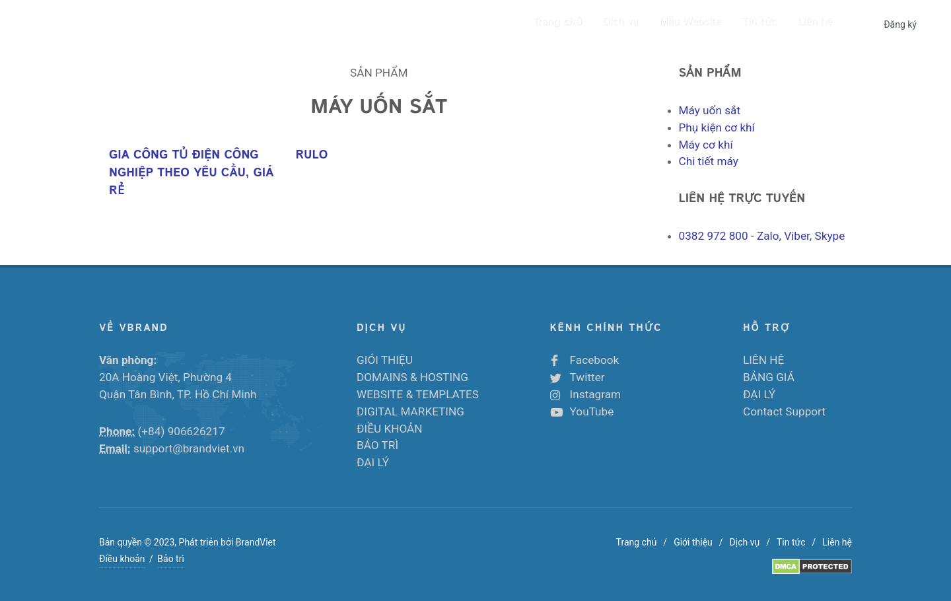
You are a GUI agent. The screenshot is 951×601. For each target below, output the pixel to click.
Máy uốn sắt (710, 110)
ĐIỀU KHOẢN (390, 428)
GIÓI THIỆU (385, 360)
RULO (311, 155)
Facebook (594, 360)
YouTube (592, 411)
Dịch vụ (745, 542)
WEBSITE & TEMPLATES (418, 394)
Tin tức (791, 542)
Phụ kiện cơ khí (717, 127)
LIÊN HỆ (763, 360)
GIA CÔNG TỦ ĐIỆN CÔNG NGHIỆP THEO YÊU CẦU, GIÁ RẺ (191, 173)
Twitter (587, 377)
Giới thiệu (693, 542)
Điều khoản (122, 558)
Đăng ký (900, 24)
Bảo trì (170, 558)
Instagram (595, 394)
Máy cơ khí (706, 144)
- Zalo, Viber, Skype (762, 235)
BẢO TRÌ (377, 445)
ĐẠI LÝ (373, 462)
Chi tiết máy (708, 161)
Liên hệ (837, 542)
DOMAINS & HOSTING (412, 377)
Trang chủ (636, 542)
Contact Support (784, 411)
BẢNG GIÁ (768, 377)
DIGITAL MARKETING (410, 411)
